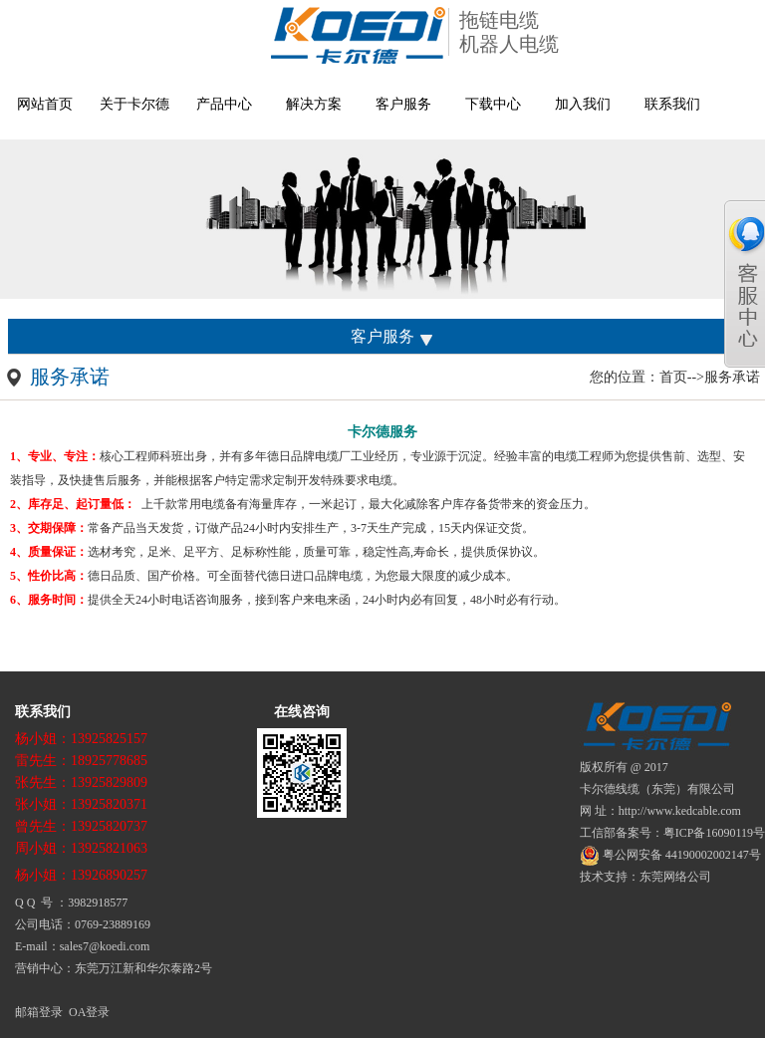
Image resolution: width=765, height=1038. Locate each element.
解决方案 (314, 104)
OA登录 (89, 1012)
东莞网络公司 (675, 877)
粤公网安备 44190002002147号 (670, 855)
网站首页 (45, 104)
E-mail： (37, 946)
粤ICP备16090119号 (714, 833)
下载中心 (493, 104)
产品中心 (224, 104)
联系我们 (672, 104)
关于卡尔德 (134, 104)
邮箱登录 (39, 1012)
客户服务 (403, 104)
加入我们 (583, 104)
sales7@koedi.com (105, 946)
